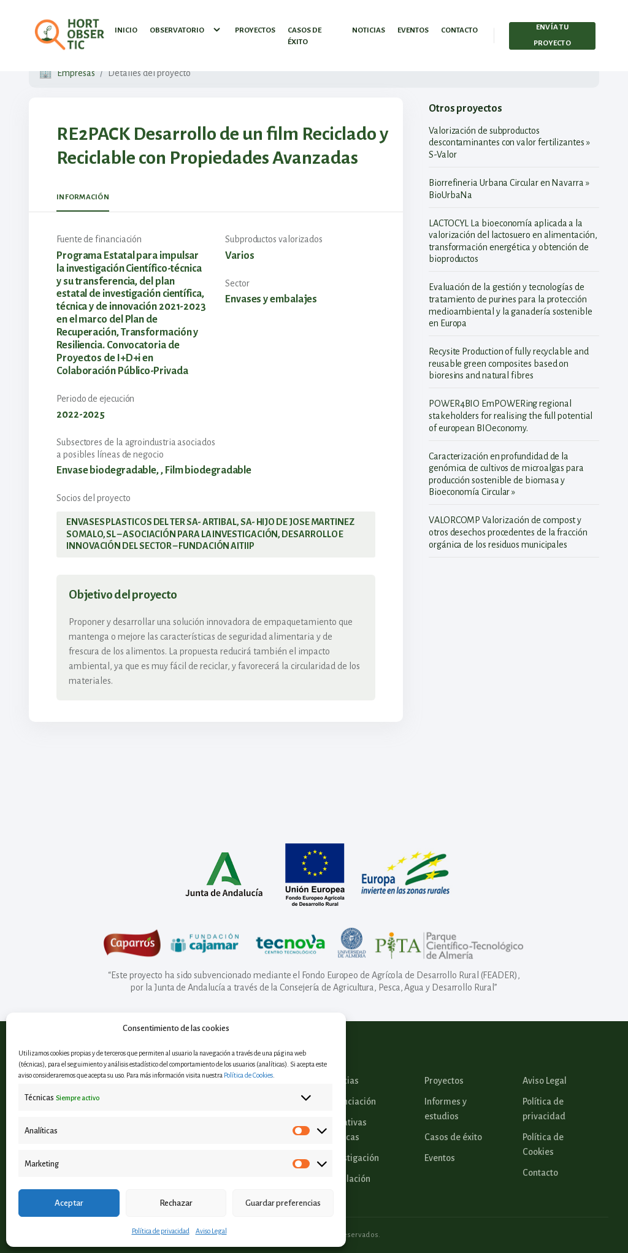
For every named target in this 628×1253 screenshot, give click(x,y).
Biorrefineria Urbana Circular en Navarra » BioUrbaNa (509, 189)
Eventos (413, 27)
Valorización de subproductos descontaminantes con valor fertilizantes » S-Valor (509, 142)
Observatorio (186, 27)
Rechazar (176, 1203)
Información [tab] (82, 197)
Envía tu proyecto (552, 33)
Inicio (126, 27)
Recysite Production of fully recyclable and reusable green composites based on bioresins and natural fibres (509, 363)
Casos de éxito (304, 33)
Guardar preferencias (283, 1203)
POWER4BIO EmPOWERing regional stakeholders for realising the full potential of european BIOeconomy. (510, 415)
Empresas (76, 73)
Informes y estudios (445, 1109)
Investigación (352, 1158)
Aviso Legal (211, 1231)
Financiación (351, 1101)
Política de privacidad (161, 1231)
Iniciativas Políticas (346, 1129)
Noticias (368, 27)
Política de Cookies (248, 1075)
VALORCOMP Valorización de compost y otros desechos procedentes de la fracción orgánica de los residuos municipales (508, 532)
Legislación (348, 1179)
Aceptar (69, 1203)
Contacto (459, 27)
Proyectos (255, 27)
